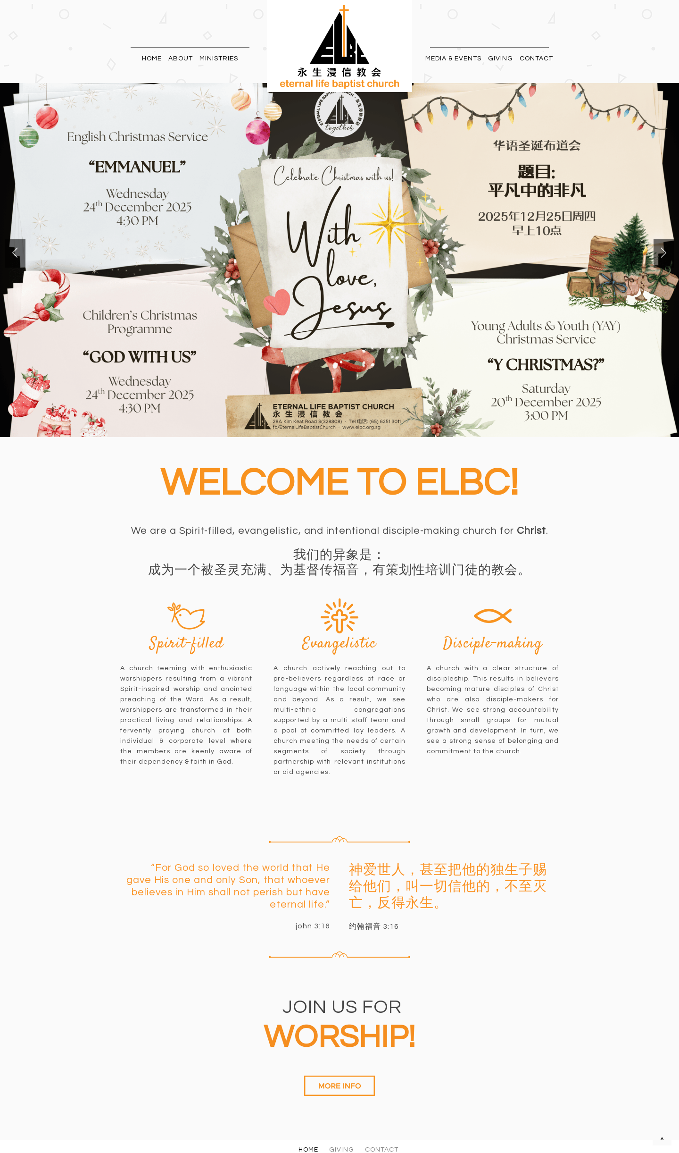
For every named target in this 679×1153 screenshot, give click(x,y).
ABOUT (180, 58)
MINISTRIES (218, 58)
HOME (152, 58)
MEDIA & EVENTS (453, 58)
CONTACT (536, 58)
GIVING (500, 58)
